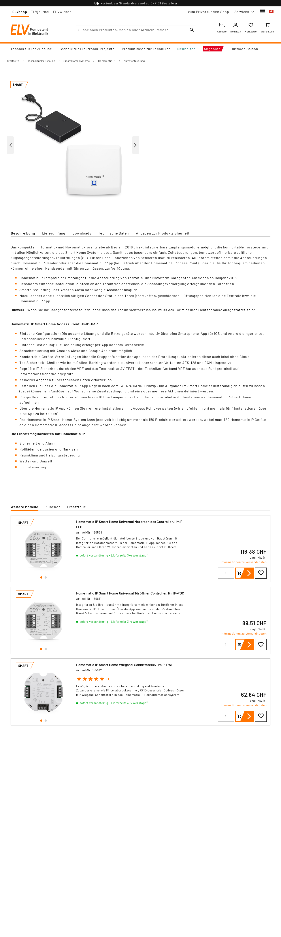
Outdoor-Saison (244, 49)
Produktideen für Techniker (146, 49)
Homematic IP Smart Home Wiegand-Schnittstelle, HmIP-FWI (124, 665)
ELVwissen (62, 11)
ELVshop (19, 11)
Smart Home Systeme (77, 60)
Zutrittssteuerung (134, 60)
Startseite (13, 60)
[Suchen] (191, 29)
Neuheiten (186, 49)
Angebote (212, 49)
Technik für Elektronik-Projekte (87, 49)
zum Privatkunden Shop (208, 11)
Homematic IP (106, 60)
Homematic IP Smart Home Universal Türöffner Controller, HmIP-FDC (130, 593)
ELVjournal (40, 11)
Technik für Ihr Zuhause (31, 49)
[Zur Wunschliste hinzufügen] (261, 573)
